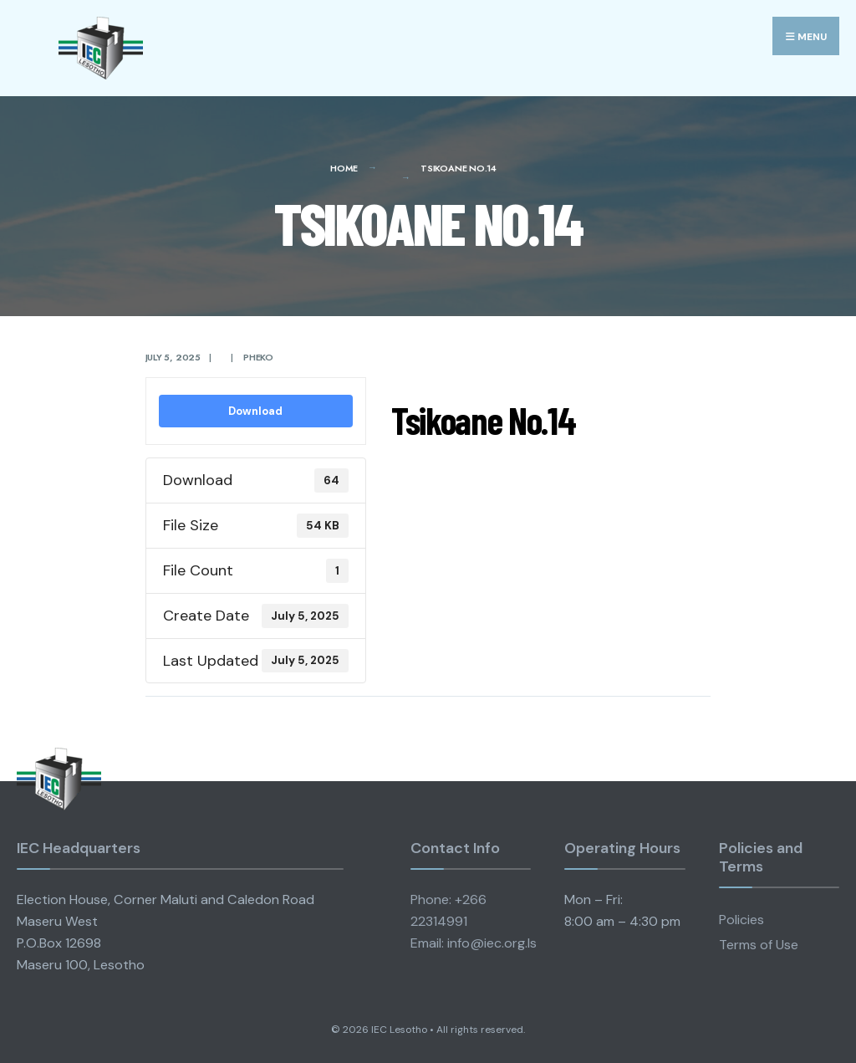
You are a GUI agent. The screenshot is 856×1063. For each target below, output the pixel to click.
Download (255, 411)
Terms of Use (758, 944)
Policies (741, 919)
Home (344, 168)
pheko (258, 357)
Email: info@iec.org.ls (473, 943)
